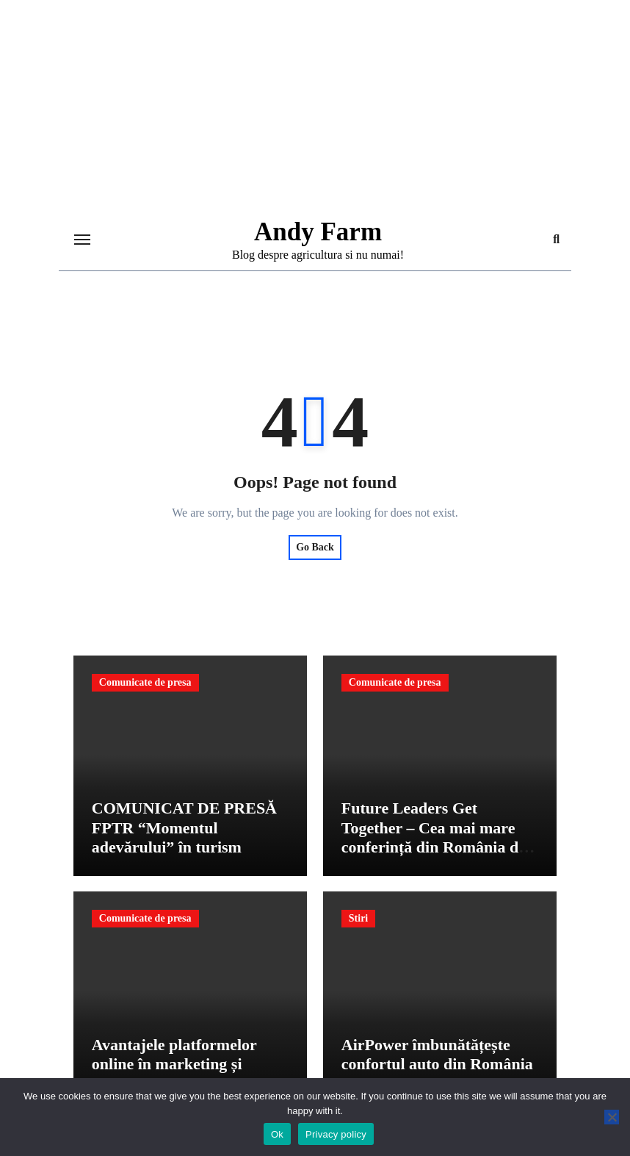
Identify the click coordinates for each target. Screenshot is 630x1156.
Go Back (315, 547)
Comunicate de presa (145, 682)
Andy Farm (318, 232)
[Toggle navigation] (82, 239)
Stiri (358, 918)
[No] (611, 1117)
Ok (277, 1134)
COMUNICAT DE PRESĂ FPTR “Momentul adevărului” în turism (184, 827)
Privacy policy (335, 1134)
